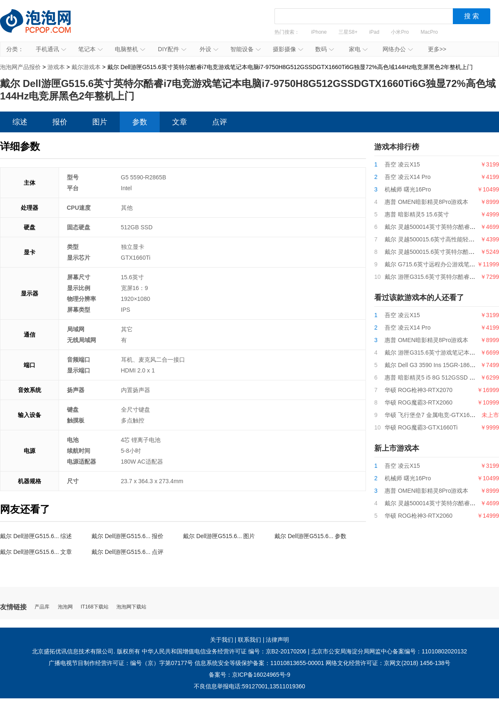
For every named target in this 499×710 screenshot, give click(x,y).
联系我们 (249, 639)
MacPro (429, 32)
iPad (374, 32)
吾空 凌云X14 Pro (407, 177)
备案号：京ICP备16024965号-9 (249, 674)
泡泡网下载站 (131, 607)
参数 (139, 122)
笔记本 (90, 49)
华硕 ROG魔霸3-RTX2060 (418, 402)
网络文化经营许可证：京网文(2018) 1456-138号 (388, 663)
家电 (358, 49)
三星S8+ (348, 32)
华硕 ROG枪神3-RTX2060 (418, 515)
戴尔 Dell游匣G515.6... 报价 (127, 536)
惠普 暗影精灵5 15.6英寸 (417, 214)
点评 (219, 122)
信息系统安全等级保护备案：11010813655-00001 (259, 663)
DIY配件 (172, 49)
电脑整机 (130, 49)
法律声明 (277, 639)
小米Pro (400, 32)
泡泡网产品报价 (43, 27)
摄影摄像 (288, 49)
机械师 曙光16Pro (408, 189)
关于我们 (221, 639)
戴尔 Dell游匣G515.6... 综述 (36, 536)
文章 (179, 122)
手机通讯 (51, 49)
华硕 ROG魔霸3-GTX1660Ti (421, 427)
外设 (209, 49)
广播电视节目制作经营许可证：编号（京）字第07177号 (121, 663)
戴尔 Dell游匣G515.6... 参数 (310, 536)
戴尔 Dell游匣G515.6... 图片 (219, 536)
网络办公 (398, 49)
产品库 (42, 607)
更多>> (437, 49)
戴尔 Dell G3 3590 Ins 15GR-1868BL (432, 365)
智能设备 (245, 49)
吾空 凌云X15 (402, 164)
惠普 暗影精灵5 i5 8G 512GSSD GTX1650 (439, 377)
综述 (19, 122)
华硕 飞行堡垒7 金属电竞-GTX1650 (430, 415)
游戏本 (56, 67)
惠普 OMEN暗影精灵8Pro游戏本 (426, 202)
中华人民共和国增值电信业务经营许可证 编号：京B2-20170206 (224, 651)
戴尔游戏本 (86, 67)
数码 (324, 49)
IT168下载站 (95, 607)
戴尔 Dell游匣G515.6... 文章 (36, 552)
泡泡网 (65, 607)
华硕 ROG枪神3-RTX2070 (418, 390)
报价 (59, 122)
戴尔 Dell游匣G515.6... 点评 (127, 552)
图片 (99, 122)
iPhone (318, 32)
